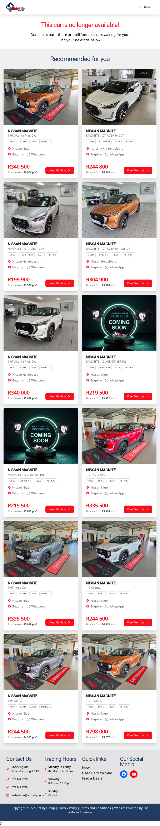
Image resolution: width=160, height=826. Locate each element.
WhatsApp (36, 154)
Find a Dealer (93, 778)
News (86, 767)
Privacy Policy (67, 808)
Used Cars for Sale (97, 773)
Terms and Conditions (95, 808)
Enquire (15, 154)
